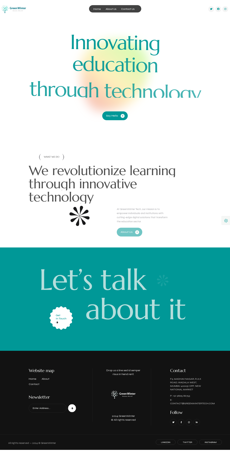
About (45, 378)
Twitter (187, 442)
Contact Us (128, 9)
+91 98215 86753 (181, 395)
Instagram (211, 442)
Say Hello (115, 115)
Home (97, 9)
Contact (34, 384)
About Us (111, 9)
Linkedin (165, 442)
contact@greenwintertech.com (192, 403)
